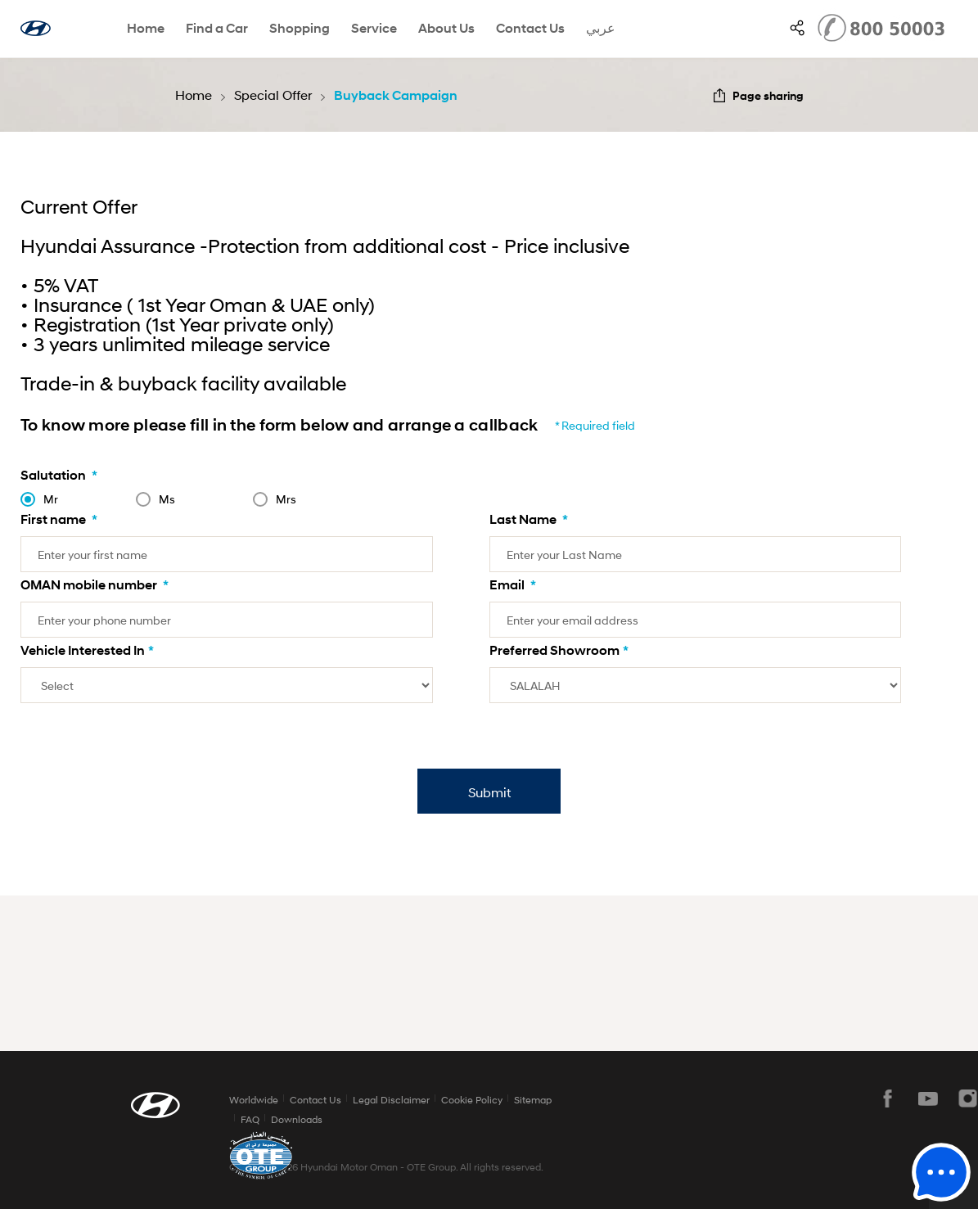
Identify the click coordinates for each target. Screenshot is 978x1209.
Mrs (286, 499)
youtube (928, 1098)
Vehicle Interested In (87, 650)
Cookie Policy (472, 1100)
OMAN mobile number (94, 585)
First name (58, 519)
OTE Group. (432, 1167)
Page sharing (768, 95)
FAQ (250, 1119)
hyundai (35, 28)
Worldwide (253, 1100)
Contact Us (530, 28)
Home (146, 28)
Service (374, 28)
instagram (968, 1098)
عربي (600, 28)
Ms (167, 499)
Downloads (296, 1119)
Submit (489, 792)
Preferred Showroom (559, 650)
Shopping (299, 28)
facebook (888, 1098)
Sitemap (533, 1100)
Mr (50, 499)
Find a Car (217, 28)
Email (512, 585)
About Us (446, 28)
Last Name (528, 519)
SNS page (797, 28)
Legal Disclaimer (391, 1100)
